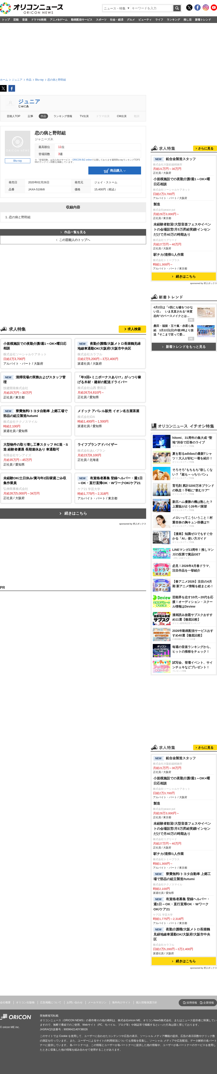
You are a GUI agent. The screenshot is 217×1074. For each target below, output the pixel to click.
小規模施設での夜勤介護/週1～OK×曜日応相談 (181, 181)
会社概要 (5, 1002)
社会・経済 (116, 19)
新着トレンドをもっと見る (184, 347)
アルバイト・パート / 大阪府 (36, 353)
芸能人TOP (13, 116)
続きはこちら (75, 513)
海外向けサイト (121, 1002)
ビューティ (145, 19)
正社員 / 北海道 (110, 452)
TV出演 (84, 116)
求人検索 (134, 329)
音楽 (24, 19)
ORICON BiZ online (82, 160)
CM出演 (121, 116)
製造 (156, 204)
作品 (43, 116)
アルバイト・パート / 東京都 (110, 488)
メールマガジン (97, 1002)
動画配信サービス (81, 19)
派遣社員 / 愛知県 (36, 421)
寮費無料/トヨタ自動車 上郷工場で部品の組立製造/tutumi (182, 876)
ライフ (159, 19)
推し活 (188, 19)
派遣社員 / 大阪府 (110, 353)
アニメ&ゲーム (59, 19)
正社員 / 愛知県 (110, 387)
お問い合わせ (75, 1002)
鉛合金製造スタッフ (174, 159)
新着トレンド (203, 19)
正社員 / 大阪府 (36, 488)
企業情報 (208, 1002)
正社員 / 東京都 (36, 387)
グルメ (131, 19)
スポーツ (101, 19)
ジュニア (29, 101)
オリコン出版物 (25, 1002)
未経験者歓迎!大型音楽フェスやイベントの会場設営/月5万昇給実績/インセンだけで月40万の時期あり (182, 229)
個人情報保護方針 (146, 1002)
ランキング (173, 19)
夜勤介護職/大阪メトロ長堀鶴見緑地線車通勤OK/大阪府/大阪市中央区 (181, 934)
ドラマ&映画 (38, 19)
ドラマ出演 (102, 116)
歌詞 (136, 116)
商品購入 (115, 171)
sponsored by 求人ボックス (132, 524)
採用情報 (191, 1002)
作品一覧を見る (73, 232)
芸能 (16, 19)
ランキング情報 (63, 116)
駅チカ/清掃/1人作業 (168, 254)
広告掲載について (50, 1002)
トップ (6, 19)
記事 (30, 116)
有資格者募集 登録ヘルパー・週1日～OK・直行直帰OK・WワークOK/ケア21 (181, 904)
